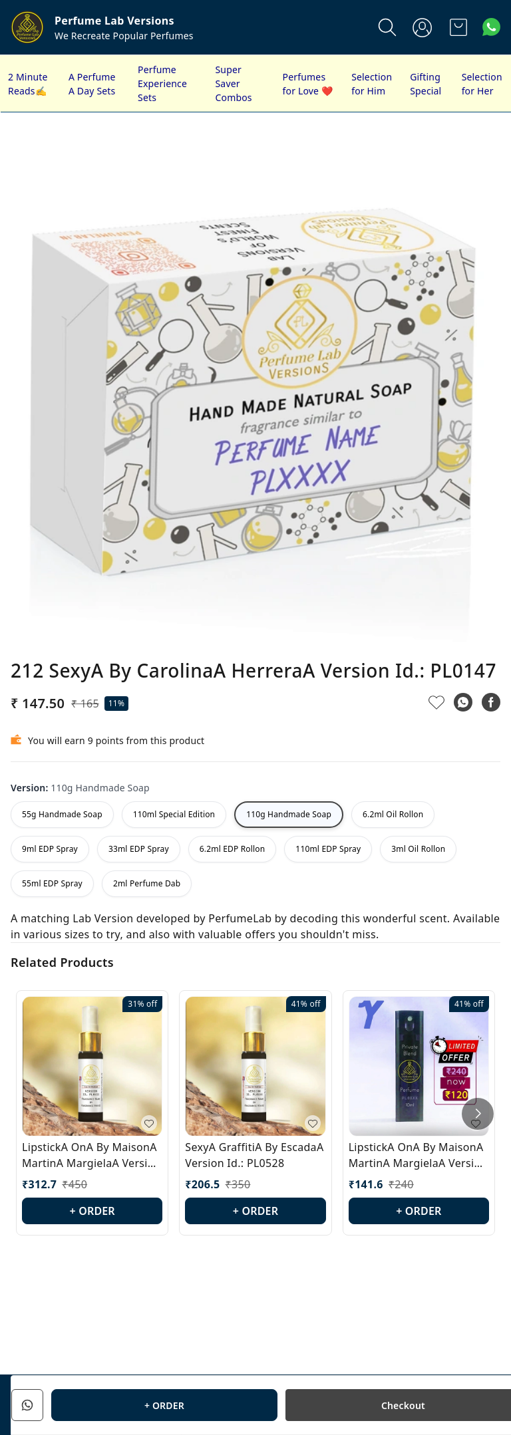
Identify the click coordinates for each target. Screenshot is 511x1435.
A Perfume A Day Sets (92, 83)
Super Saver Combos (234, 83)
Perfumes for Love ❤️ (308, 83)
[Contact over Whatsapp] (491, 27)
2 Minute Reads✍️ (28, 83)
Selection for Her (482, 83)
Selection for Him (371, 83)
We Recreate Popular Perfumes (124, 35)
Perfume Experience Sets (162, 83)
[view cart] (458, 27)
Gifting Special (425, 83)
